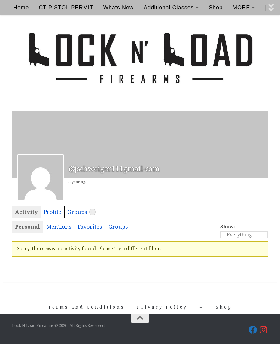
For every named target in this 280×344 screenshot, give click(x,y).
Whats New (118, 8)
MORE (241, 8)
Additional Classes (169, 8)
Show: (227, 227)
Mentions (59, 227)
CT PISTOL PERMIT (66, 8)
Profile (52, 212)
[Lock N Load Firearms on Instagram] (264, 330)
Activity (26, 212)
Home (21, 8)
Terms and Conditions (86, 307)
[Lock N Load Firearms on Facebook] (253, 330)
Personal (27, 227)
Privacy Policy (162, 307)
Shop (216, 8)
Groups (82, 212)
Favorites (90, 227)
